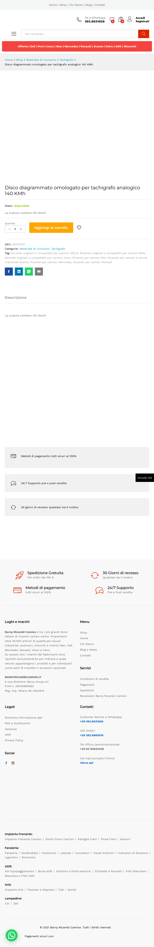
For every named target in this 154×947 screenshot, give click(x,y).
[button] (12, 935)
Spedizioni (87, 690)
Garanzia (11, 729)
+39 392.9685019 (91, 735)
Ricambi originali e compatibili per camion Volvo (38, 257)
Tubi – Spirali (67, 889)
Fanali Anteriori (103, 853)
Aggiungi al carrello (51, 227)
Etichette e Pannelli (108, 871)
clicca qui (86, 762)
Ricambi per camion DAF (89, 257)
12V (7, 903)
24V (15, 903)
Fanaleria (11, 853)
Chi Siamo (76, 4)
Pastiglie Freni (87, 839)
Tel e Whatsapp (95, 17)
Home (53, 4)
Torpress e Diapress (40, 889)
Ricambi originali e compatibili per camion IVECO (44, 253)
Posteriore (49, 853)
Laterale (65, 853)
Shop (63, 4)
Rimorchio (29, 857)
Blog (88, 4)
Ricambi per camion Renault (92, 262)
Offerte (23, 46)
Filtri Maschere (136, 871)
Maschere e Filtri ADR (19, 875)
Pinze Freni (108, 839)
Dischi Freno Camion (60, 839)
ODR (8, 734)
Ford (40, 46)
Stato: (9, 205)
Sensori (125, 839)
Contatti (99, 4)
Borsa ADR (45, 871)
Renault (86, 46)
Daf (32, 46)
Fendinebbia (29, 853)
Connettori (82, 853)
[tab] (17, 299)
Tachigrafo (58, 248)
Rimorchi (130, 46)
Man (59, 46)
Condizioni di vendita (94, 678)
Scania (98, 46)
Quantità (10, 223)
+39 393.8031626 (91, 721)
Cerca (143, 34)
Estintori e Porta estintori (73, 871)
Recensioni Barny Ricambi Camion (103, 696)
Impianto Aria (14, 889)
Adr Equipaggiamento (19, 871)
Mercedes (71, 46)
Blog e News (88, 649)
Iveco (50, 46)
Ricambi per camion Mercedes (51, 262)
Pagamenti (87, 684)
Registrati (142, 21)
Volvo (109, 46)
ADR (118, 46)
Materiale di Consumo (34, 248)
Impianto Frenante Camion (23, 839)
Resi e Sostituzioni (17, 723)
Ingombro (11, 857)
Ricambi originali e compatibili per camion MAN (112, 253)
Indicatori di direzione (133, 853)
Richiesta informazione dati (23, 717)
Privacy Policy (14, 740)
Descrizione (15, 297)
